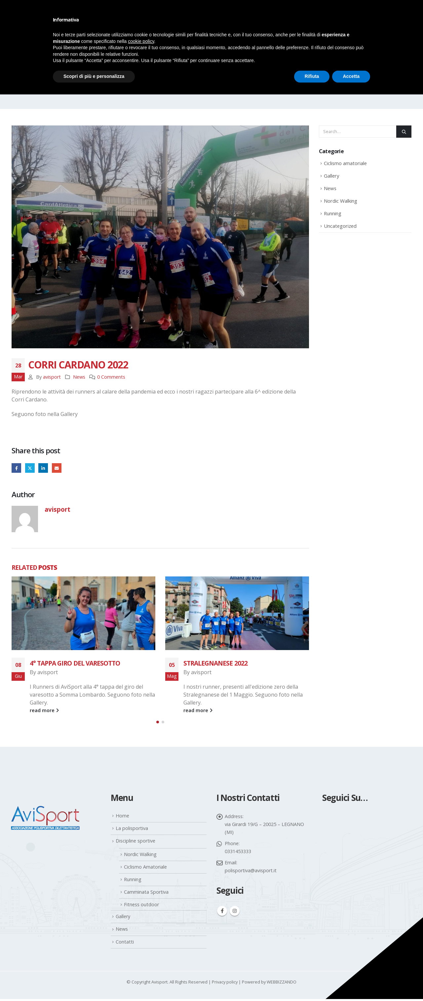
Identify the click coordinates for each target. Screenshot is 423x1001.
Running (332, 213)
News (79, 377)
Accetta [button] (351, 76)
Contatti (125, 944)
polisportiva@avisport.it (251, 872)
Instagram (235, 913)
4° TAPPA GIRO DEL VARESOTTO (75, 663)
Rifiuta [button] (312, 76)
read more (44, 710)
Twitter (30, 468)
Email (56, 468)
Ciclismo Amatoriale (145, 869)
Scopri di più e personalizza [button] (93, 76)
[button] (157, 724)
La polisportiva (132, 830)
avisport (52, 377)
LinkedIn (43, 468)
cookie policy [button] (141, 41)
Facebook (16, 468)
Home (122, 817)
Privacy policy (225, 984)
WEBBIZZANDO (281, 984)
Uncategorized (340, 226)
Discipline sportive (135, 843)
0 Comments (111, 377)
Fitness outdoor (141, 906)
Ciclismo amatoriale (345, 163)
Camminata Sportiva (146, 894)
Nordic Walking (340, 200)
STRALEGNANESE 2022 (215, 663)
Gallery (331, 175)
